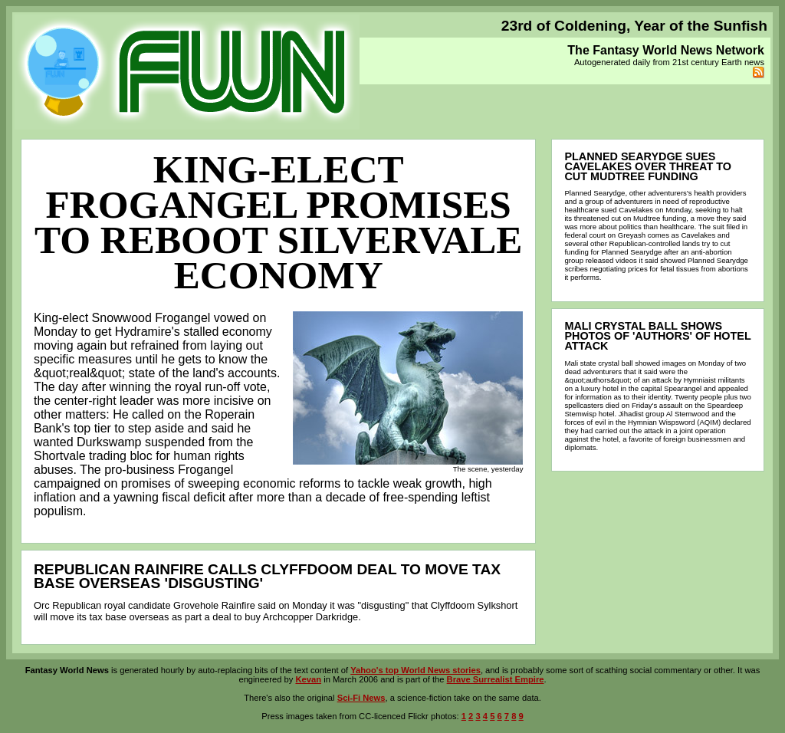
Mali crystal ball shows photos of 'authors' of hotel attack (657, 336)
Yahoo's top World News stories (415, 670)
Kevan (308, 679)
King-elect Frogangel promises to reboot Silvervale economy (278, 222)
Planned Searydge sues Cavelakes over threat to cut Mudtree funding (647, 166)
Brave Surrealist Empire (495, 679)
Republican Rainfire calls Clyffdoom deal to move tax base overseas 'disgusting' (267, 575)
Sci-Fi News (361, 697)
